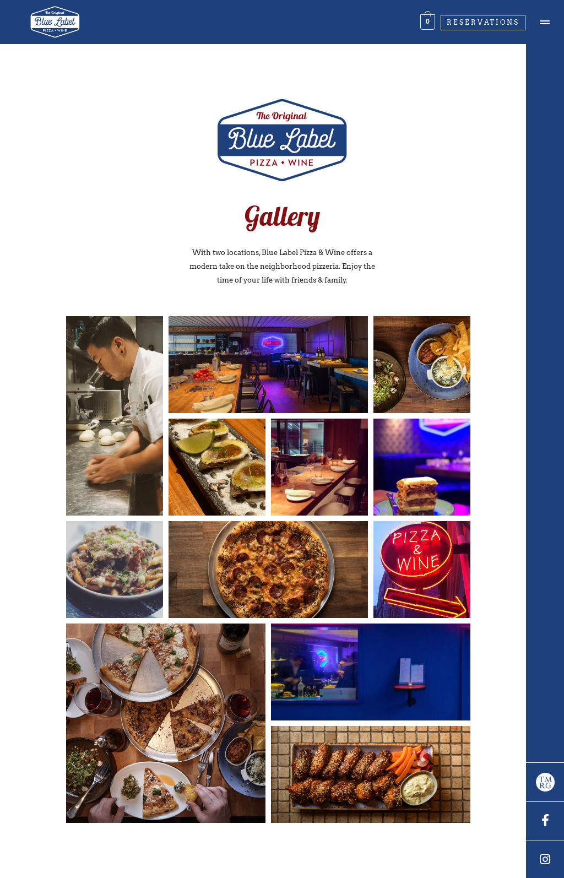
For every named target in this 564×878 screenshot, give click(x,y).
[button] (114, 416)
